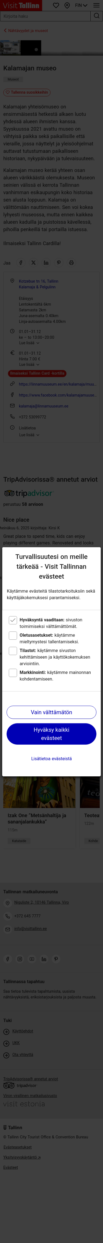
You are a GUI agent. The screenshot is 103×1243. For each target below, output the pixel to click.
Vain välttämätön (51, 712)
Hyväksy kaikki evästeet (51, 734)
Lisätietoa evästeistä (51, 758)
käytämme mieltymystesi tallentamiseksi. (49, 638)
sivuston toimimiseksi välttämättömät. (51, 623)
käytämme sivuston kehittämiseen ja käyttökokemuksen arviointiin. (55, 657)
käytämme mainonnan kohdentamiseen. (55, 676)
